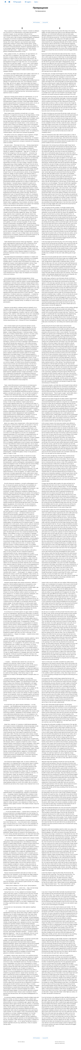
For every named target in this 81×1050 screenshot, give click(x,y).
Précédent (36, 22)
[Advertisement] (40, 15)
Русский (17, 2)
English (28, 2)
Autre (36, 2)
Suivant (45, 22)
